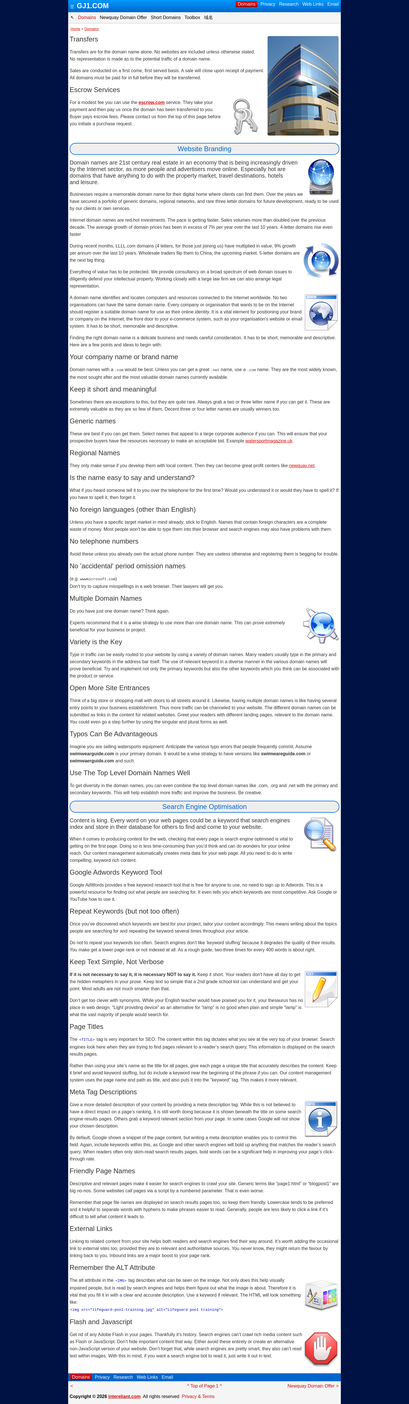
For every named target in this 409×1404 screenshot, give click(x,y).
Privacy (268, 4)
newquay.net (302, 465)
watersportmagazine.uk (268, 440)
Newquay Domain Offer (123, 17)
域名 (208, 17)
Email (333, 4)
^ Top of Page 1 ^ (204, 1384)
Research (289, 4)
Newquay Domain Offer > (313, 1384)
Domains (246, 4)
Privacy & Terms (198, 1395)
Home (75, 29)
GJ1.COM (93, 6)
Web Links (313, 4)
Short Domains (165, 17)
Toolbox (192, 17)
